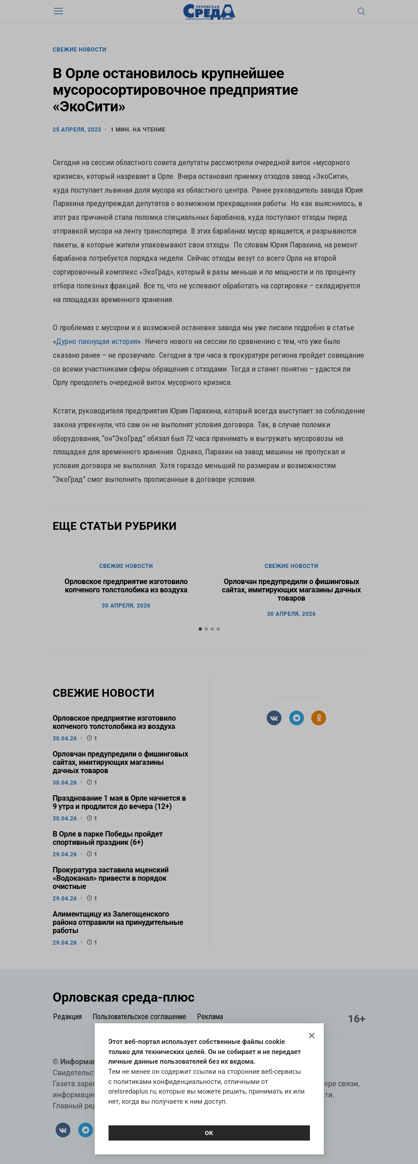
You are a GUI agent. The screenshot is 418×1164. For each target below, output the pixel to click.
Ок (209, 1133)
